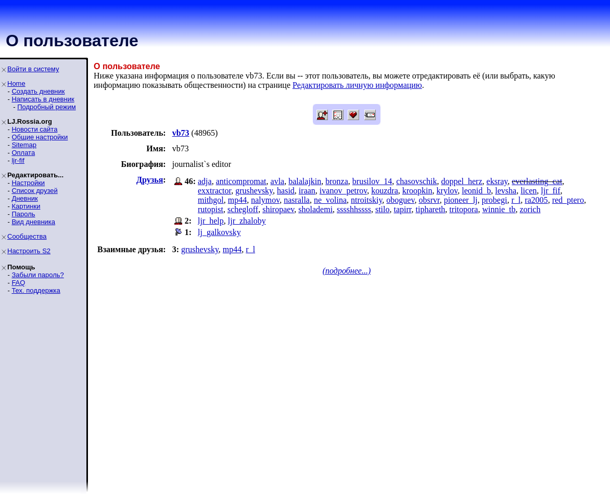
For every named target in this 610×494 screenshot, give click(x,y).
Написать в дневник (42, 99)
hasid (286, 190)
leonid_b (476, 190)
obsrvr (428, 200)
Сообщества (27, 236)
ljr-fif (17, 160)
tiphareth (430, 209)
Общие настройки (39, 137)
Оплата (23, 153)
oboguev (400, 200)
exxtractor (214, 190)
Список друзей (34, 190)
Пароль (23, 214)
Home (16, 83)
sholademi (315, 209)
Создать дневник (38, 91)
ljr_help (211, 220)
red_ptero (568, 200)
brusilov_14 (372, 181)
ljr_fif (550, 190)
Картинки (25, 206)
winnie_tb (498, 209)
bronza (336, 181)
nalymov (265, 200)
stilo (382, 209)
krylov (447, 190)
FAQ (18, 283)
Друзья (149, 179)
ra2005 (536, 200)
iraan (307, 190)
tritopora (463, 209)
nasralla (297, 200)
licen (528, 190)
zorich (529, 209)
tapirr (402, 209)
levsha (505, 190)
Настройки (28, 183)
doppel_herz (461, 181)
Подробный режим (46, 107)
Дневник (24, 198)
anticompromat (241, 181)
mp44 (237, 200)
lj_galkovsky (219, 232)
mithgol (211, 200)
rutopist (210, 209)
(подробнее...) (347, 270)
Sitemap (23, 145)
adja (205, 181)
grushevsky (254, 190)
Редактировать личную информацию (357, 85)
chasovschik (416, 181)
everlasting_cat (537, 181)
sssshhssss (354, 209)
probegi (494, 200)
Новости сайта (34, 129)
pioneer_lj (461, 200)
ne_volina (330, 200)
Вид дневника (33, 222)
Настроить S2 (28, 251)
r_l (515, 200)
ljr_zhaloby (247, 220)
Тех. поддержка (35, 290)
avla (278, 181)
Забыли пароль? (37, 275)
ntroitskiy (366, 200)
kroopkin (417, 190)
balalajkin (304, 181)
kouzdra (384, 190)
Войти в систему (33, 69)
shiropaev (278, 209)
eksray (497, 181)
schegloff (242, 209)
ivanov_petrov (343, 190)
